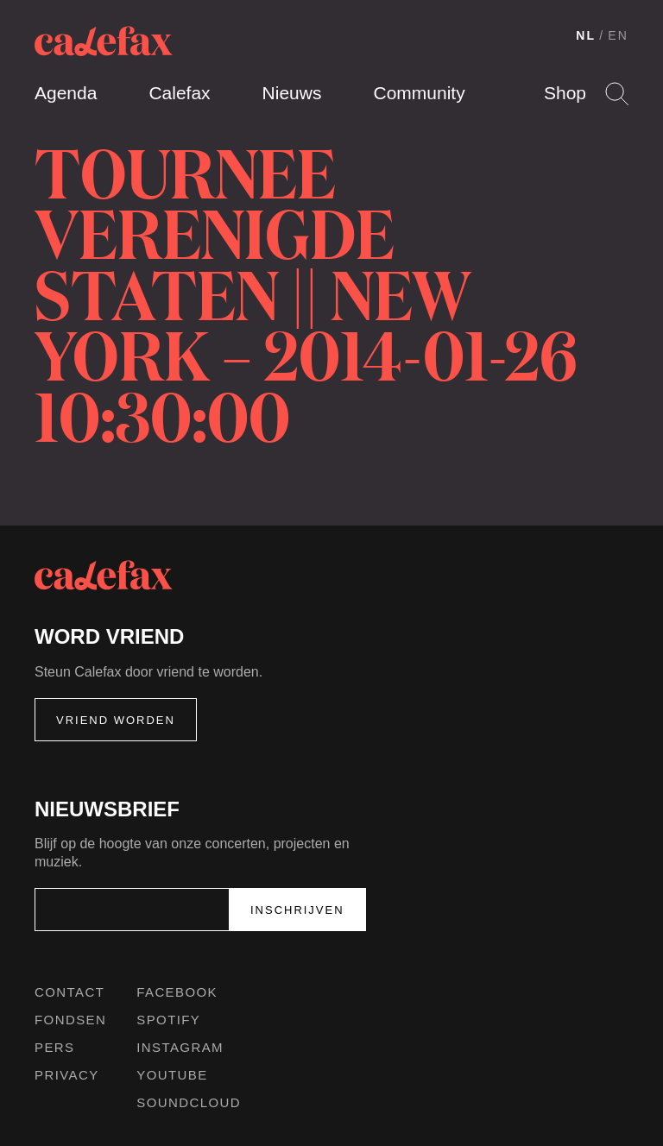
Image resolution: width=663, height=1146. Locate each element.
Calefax (179, 93)
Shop (565, 93)
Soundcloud (188, 1102)
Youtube (171, 1074)
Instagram (180, 1047)
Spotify (168, 1019)
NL (586, 35)
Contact (69, 992)
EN (618, 35)
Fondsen (70, 1019)
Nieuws (292, 93)
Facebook (177, 992)
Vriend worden (115, 720)
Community (418, 93)
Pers (55, 1047)
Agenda (66, 93)
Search (616, 93)
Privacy (67, 1074)
